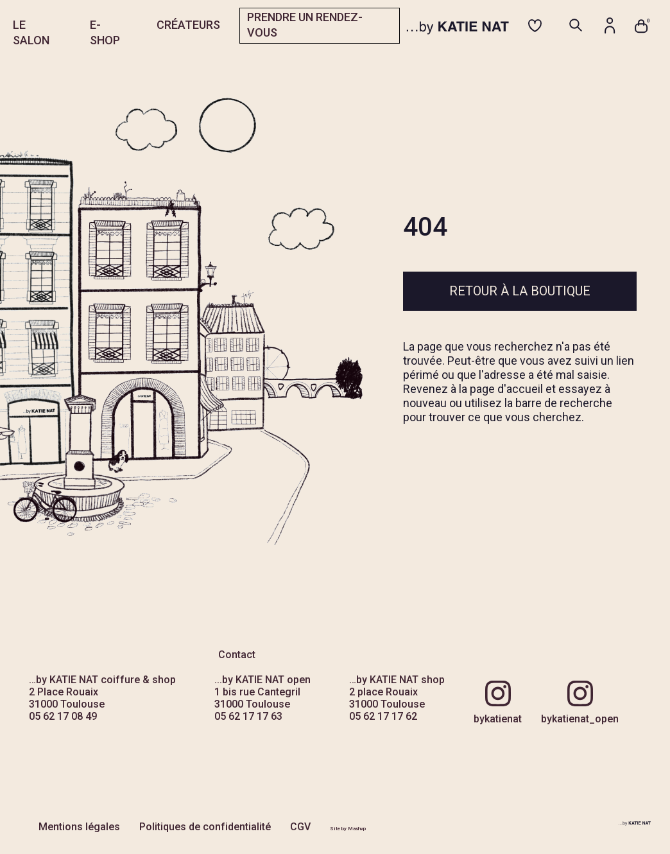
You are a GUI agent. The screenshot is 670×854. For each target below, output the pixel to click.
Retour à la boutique (519, 291)
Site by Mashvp (348, 829)
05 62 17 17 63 (248, 716)
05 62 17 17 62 (383, 716)
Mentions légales (79, 827)
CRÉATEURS (188, 24)
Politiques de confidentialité (205, 827)
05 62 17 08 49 (63, 716)
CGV (300, 827)
